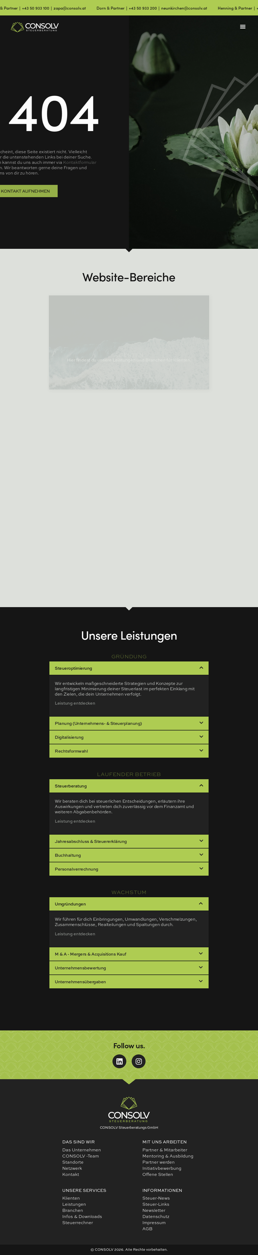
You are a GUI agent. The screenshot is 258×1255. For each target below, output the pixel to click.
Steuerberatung (71, 786)
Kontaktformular (33, 162)
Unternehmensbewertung (80, 968)
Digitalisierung (69, 737)
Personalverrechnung (76, 869)
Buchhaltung (68, 855)
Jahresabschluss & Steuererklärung (91, 841)
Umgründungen (70, 904)
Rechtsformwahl (71, 751)
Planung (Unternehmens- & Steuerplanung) (98, 723)
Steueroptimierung (73, 668)
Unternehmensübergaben (80, 982)
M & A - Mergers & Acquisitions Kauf (90, 954)
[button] (243, 26)
